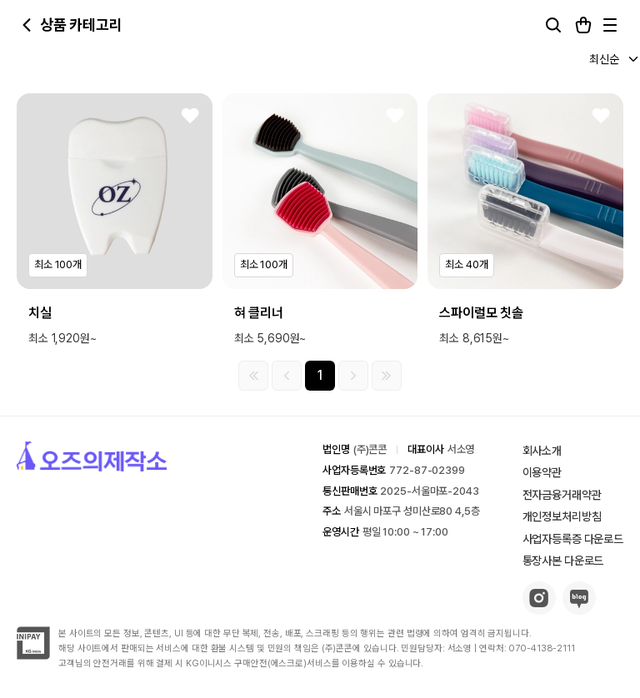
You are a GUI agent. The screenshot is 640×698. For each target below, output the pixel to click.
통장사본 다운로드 (563, 560)
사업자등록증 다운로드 (572, 539)
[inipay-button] (33, 655)
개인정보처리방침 (562, 516)
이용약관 (542, 472)
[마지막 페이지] (387, 376)
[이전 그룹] (287, 376)
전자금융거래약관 (562, 494)
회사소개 (542, 450)
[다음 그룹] (353, 376)
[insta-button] (539, 610)
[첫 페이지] (253, 376)
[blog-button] (579, 610)
